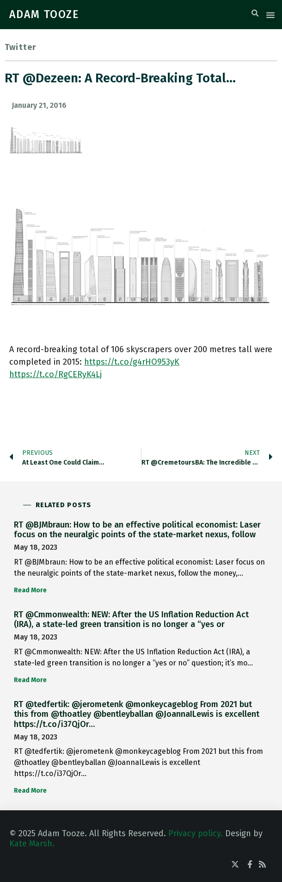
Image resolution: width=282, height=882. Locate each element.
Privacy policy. (195, 833)
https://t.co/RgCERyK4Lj (55, 374)
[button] (254, 13)
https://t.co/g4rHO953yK (131, 362)
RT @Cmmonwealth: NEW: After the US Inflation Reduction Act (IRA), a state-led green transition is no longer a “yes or (131, 619)
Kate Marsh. (32, 844)
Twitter (20, 47)
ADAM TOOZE (44, 14)
